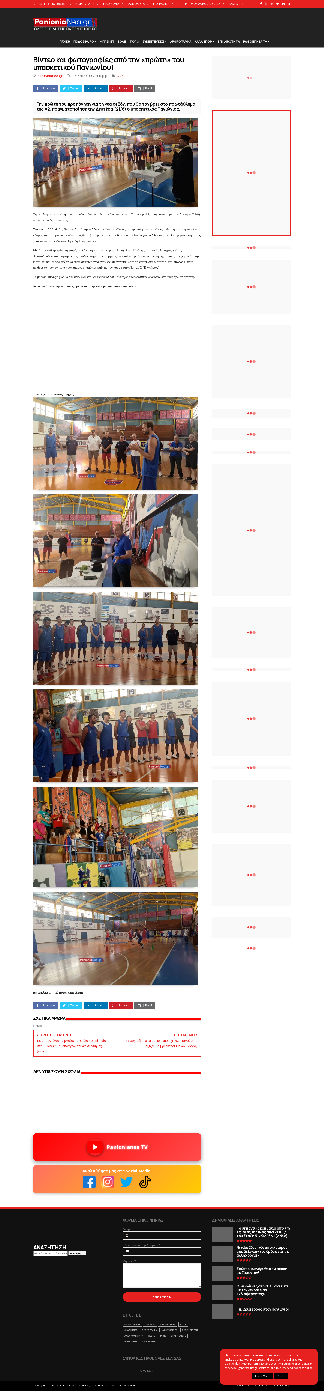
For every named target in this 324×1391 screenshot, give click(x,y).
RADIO (163, 1335)
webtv (151, 1335)
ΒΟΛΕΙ (183, 1324)
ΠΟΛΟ (134, 41)
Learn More (262, 1376)
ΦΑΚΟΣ (123, 76)
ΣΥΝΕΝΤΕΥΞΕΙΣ (153, 41)
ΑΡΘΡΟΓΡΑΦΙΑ (180, 41)
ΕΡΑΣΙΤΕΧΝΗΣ (178, 1335)
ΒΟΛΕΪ (122, 41)
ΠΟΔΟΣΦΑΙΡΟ (84, 41)
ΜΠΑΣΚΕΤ (107, 41)
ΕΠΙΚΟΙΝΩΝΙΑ (110, 4)
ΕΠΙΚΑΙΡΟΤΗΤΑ (229, 41)
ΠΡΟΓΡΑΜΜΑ (160, 4)
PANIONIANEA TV (255, 41)
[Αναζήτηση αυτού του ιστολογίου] (50, 1253)
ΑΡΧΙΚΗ (65, 41)
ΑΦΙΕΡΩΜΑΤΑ (170, 1330)
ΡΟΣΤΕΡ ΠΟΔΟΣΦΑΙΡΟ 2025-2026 (198, 4)
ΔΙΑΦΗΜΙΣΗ (235, 4)
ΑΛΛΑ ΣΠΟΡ (203, 41)
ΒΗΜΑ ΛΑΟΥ (130, 1341)
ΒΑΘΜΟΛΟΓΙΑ (136, 4)
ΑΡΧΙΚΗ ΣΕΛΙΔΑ (84, 4)
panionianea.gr (282, 1385)
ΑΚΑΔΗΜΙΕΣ (131, 1330)
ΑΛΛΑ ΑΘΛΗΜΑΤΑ (134, 1335)
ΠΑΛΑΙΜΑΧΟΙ (149, 1341)
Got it (281, 1376)
